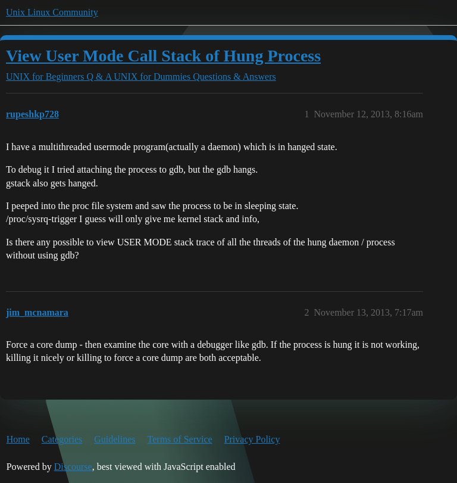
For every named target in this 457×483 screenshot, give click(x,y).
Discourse (73, 467)
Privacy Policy (252, 439)
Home (18, 439)
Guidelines (114, 439)
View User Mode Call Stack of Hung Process (163, 55)
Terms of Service (180, 439)
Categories (62, 439)
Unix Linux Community (52, 12)
